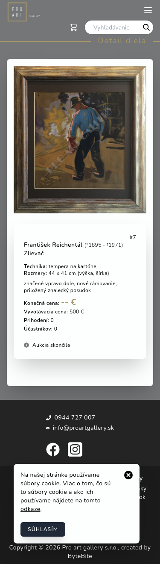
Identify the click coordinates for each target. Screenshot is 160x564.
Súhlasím (43, 529)
